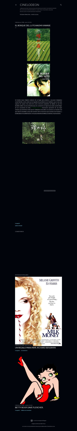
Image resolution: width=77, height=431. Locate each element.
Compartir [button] (17, 223)
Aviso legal (34, 14)
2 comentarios (24, 350)
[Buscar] (61, 4)
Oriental (20, 225)
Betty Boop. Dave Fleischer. (29, 407)
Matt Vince (42, 423)
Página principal (25, 14)
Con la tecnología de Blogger (38, 421)
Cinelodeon (29, 4)
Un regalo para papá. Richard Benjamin (35, 347)
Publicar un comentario (26, 410)
